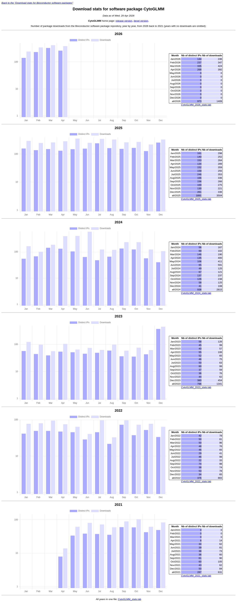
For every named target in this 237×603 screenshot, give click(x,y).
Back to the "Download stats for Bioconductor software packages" (37, 2)
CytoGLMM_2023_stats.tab (196, 387)
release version (124, 20)
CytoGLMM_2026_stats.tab (196, 104)
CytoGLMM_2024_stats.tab (196, 293)
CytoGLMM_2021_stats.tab (196, 575)
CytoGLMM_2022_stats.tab (196, 481)
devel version (141, 20)
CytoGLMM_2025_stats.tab (196, 199)
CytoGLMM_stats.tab (129, 599)
